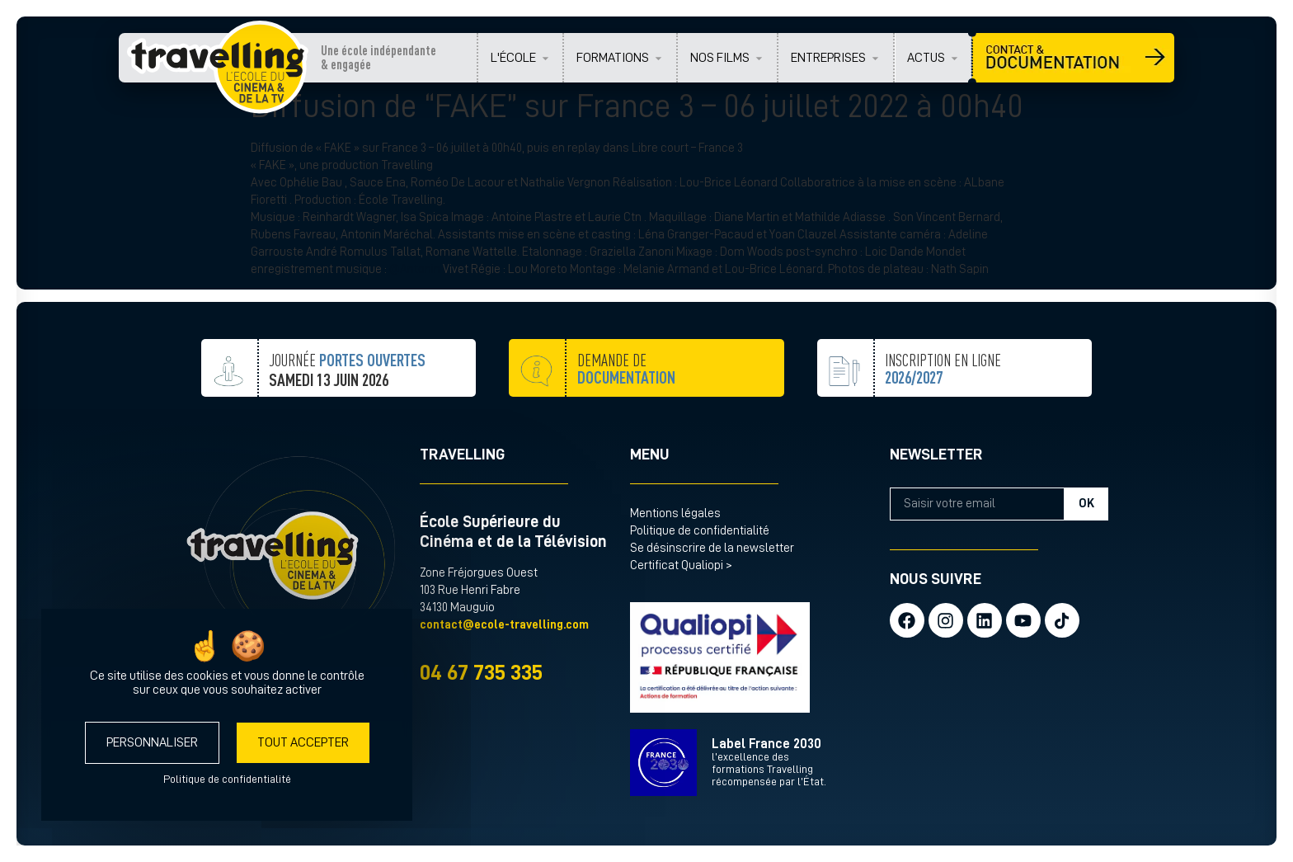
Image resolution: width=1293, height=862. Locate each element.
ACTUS (926, 57)
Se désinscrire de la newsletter (712, 548)
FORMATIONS (612, 57)
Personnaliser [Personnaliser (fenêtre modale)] (152, 742)
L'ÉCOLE (513, 57)
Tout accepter (303, 742)
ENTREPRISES (828, 57)
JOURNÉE (347, 391)
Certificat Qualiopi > (681, 565)
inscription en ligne (943, 409)
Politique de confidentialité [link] (227, 778)
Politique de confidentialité (699, 531)
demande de (626, 409)
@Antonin (414, 269)
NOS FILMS (720, 57)
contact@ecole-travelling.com (504, 625)
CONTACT (1073, 57)
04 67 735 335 (481, 673)
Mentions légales (675, 513)
